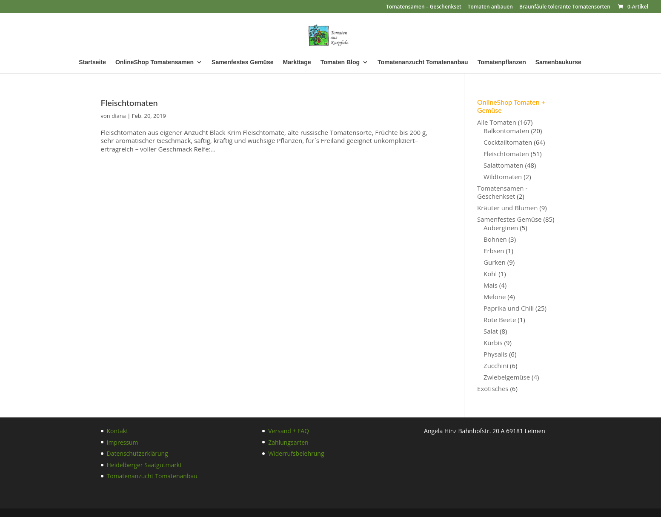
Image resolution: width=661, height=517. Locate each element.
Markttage (297, 62)
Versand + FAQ (288, 431)
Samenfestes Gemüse (243, 62)
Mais (491, 285)
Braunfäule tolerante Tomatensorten (564, 7)
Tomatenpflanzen (502, 62)
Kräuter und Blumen (507, 207)
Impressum (122, 442)
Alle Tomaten (496, 122)
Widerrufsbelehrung (296, 453)
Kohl (490, 273)
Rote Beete (500, 319)
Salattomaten (504, 165)
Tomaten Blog (340, 62)
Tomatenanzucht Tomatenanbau (423, 62)
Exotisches (492, 388)
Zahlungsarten (288, 442)
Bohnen (495, 239)
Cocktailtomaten (508, 142)
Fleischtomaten (129, 102)
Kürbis (493, 342)
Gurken (495, 262)
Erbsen (494, 250)
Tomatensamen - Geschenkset (502, 192)
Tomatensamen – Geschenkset (423, 7)
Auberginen (501, 227)
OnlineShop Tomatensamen (154, 62)
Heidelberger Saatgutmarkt (144, 465)
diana (119, 116)
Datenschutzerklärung (137, 453)
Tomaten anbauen (490, 7)
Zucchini (496, 365)
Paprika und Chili (509, 308)
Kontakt (118, 431)
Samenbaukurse (558, 62)
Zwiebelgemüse (507, 377)
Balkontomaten (506, 130)
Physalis (495, 354)
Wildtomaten (503, 176)
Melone (495, 296)
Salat (491, 331)
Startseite (92, 62)
